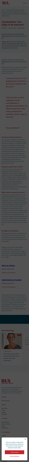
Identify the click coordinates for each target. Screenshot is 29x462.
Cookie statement (14, 456)
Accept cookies (14, 452)
